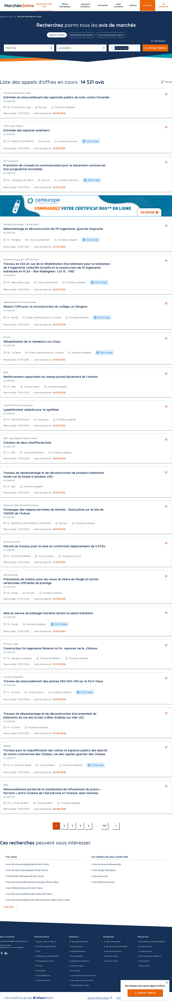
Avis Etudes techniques (103, 870)
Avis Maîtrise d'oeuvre (102, 882)
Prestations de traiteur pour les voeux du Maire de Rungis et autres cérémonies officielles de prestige (50, 581)
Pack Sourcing (76, 946)
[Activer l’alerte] (145, 992)
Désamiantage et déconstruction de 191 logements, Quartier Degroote (53, 229)
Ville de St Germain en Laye (16, 93)
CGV (37, 951)
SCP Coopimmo (10, 161)
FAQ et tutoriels (145, 946)
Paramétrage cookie (44, 961)
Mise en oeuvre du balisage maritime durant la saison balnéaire (48, 613)
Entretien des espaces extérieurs (26, 130)
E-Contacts (74, 970)
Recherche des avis (112, 951)
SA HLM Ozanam (11, 542)
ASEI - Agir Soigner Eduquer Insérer (20, 438)
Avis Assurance (99, 876)
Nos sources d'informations (115, 946)
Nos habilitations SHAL (79, 985)
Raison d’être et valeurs (45, 941)
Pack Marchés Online (78, 941)
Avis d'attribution (42, 975)
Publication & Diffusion (79, 961)
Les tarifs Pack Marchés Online (82, 975)
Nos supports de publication (81, 980)
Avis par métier (110, 961)
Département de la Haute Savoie (19, 302)
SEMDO (7, 746)
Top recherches (42, 980)
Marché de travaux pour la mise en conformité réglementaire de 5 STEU (54, 546)
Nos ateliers (144, 961)
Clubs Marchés (145, 951)
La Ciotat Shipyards (13, 677)
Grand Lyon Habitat (13, 126)
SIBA (5, 372)
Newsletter (40, 970)
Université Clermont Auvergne (18, 405)
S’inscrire (147, 5)
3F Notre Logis (10, 644)
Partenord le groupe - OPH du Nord (21, 224)
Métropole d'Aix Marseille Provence (20, 505)
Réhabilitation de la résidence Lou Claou (31, 341)
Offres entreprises (64, 5)
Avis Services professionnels (105, 864)
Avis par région (110, 956)
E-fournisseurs (76, 956)
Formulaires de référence (149, 956)
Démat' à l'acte (76, 965)
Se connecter (164, 5)
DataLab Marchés (77, 951)
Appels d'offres (6, 16)
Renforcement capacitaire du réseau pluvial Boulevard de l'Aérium (50, 377)
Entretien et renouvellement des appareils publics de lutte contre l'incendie (56, 97)
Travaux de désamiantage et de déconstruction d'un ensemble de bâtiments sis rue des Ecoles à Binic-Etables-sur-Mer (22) (49, 715)
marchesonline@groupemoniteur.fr (14, 941)
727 (105, 825)
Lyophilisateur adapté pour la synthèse (31, 409)
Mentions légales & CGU (45, 946)
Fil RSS (38, 965)
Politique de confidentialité (46, 956)
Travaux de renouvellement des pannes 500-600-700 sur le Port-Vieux (53, 681)
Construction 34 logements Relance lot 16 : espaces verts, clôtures (50, 648)
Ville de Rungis (10, 575)
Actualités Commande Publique (151, 941)
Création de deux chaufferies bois (27, 442)
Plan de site (143, 965)
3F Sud (6, 337)
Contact (133, 5)
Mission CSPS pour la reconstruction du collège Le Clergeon (45, 306)
